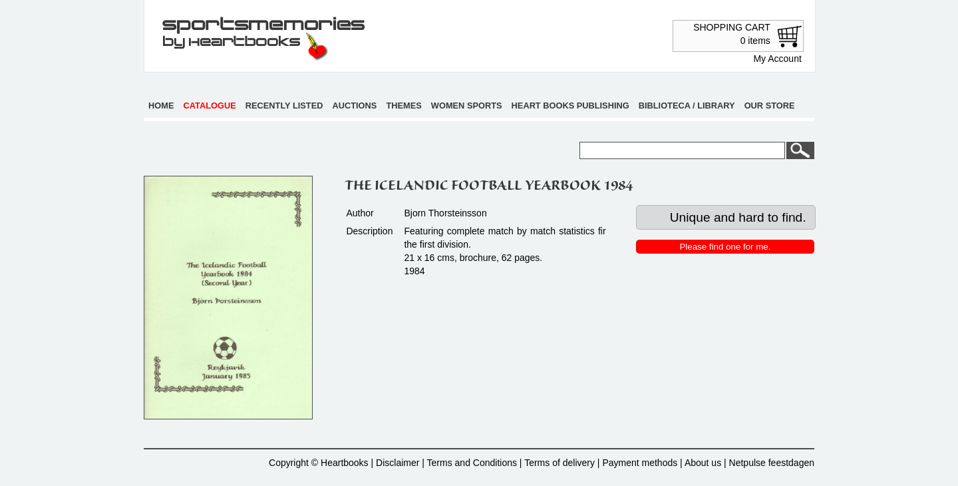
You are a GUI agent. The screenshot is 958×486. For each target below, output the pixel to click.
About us (703, 462)
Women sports (466, 106)
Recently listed (284, 106)
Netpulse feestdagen (771, 462)
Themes (403, 106)
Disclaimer (397, 462)
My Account (777, 58)
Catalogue (210, 106)
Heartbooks (345, 462)
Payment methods (639, 462)
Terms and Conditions (472, 462)
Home (161, 106)
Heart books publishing (570, 106)
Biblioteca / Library (687, 106)
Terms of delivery (559, 462)
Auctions (355, 106)
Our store (769, 106)
